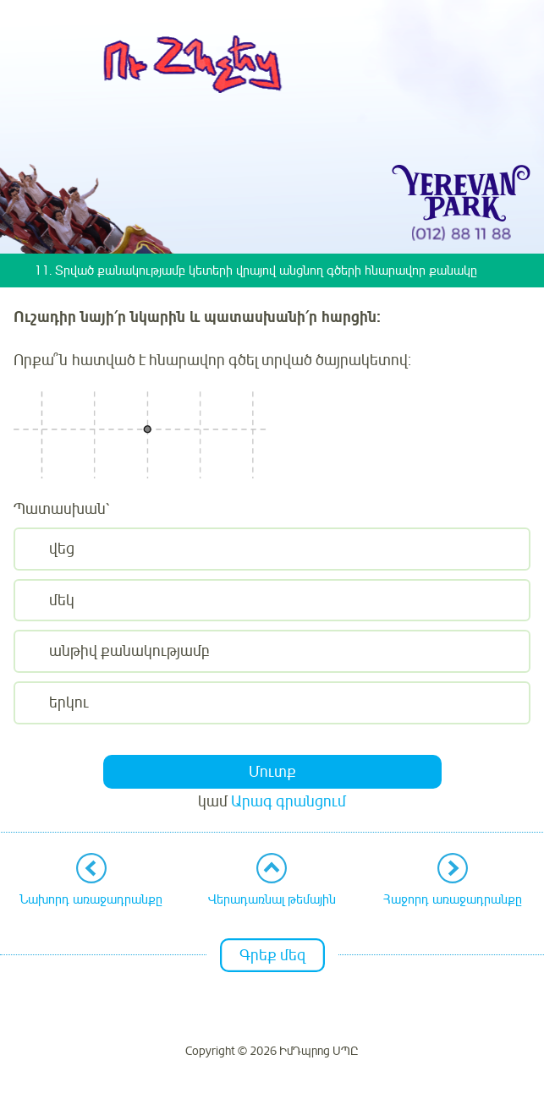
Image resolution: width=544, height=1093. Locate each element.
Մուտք (272, 771)
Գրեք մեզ (272, 955)
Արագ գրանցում (288, 801)
